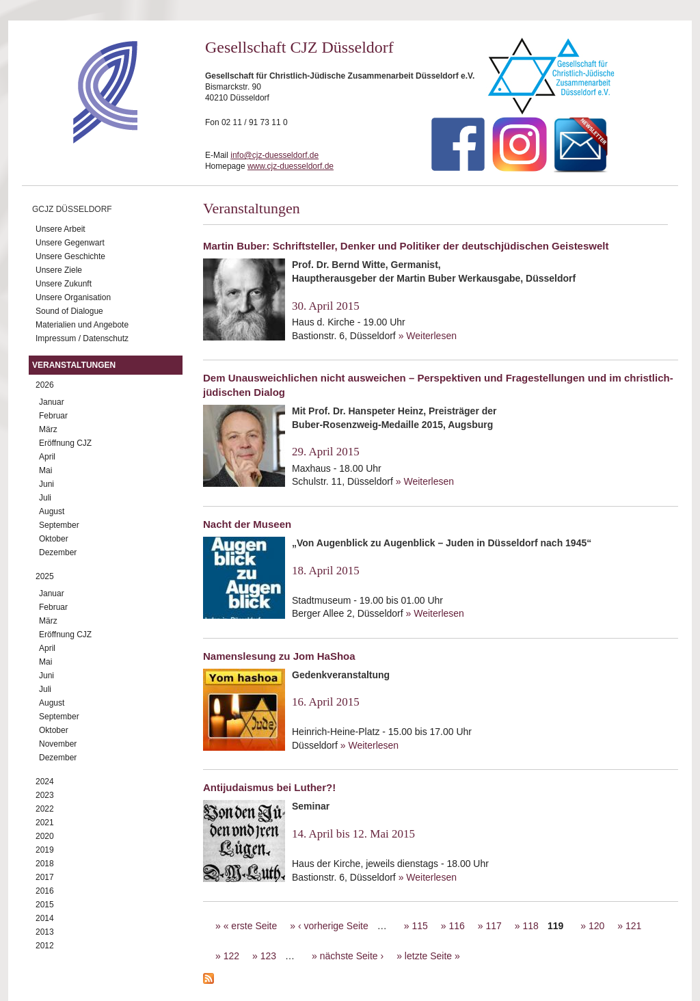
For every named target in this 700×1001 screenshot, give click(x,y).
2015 (45, 904)
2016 (45, 891)
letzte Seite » (432, 955)
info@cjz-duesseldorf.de (274, 155)
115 (419, 925)
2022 (45, 809)
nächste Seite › (351, 955)
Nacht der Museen (247, 524)
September (59, 525)
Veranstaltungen (74, 365)
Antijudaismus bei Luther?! (269, 787)
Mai (45, 470)
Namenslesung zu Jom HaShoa (279, 656)
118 (531, 925)
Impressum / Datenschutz (82, 338)
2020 (45, 836)
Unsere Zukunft (64, 284)
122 (231, 955)
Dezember (58, 552)
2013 (45, 932)
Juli (45, 498)
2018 (45, 863)
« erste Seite (251, 925)
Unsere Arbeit (60, 229)
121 (633, 925)
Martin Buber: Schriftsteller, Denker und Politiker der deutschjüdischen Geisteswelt (405, 246)
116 (456, 925)
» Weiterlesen (428, 335)
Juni (46, 484)
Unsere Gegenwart (70, 243)
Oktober (53, 539)
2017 (45, 877)
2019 (45, 850)
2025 (45, 576)
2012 (45, 945)
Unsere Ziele (59, 270)
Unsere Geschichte (70, 256)
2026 (45, 385)
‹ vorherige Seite (333, 925)
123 (268, 955)
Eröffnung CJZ (65, 443)
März (48, 429)
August (51, 511)
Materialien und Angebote (82, 325)
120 (596, 925)
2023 (45, 795)
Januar (51, 402)
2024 (45, 781)
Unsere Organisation (73, 297)
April (47, 457)
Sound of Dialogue (69, 311)
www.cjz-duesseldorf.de (290, 166)
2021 (45, 822)
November (58, 744)
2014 (45, 918)
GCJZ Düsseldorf (72, 209)
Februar (53, 416)
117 (493, 925)
